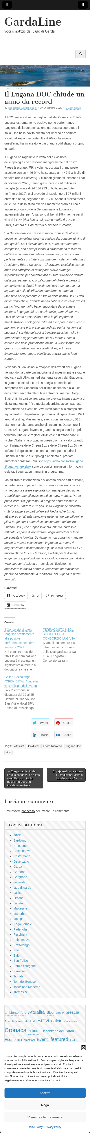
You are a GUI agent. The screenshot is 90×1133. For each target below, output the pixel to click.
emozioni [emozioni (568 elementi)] (29, 1040)
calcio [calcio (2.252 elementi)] (56, 1020)
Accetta (44, 1093)
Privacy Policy (53, 1127)
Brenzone (20, 846)
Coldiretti (33, 746)
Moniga (18, 919)
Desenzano (21, 861)
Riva (16, 950)
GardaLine (33, 22)
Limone (18, 898)
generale (19, 882)
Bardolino (19, 840)
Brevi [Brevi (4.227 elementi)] (43, 1020)
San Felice (20, 960)
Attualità (19, 746)
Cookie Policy (35, 1127)
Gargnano (20, 877)
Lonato (18, 903)
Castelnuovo (22, 851)
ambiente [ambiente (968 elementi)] (12, 1012)
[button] (83, 1048)
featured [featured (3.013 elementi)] (59, 1039)
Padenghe (20, 929)
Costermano (21, 856)
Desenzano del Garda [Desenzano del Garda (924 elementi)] (57, 1031)
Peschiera (20, 934)
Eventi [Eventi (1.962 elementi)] (43, 1039)
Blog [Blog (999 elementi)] (50, 1012)
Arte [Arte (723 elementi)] (23, 1012)
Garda (17, 866)
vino (8, 752)
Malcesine (20, 908)
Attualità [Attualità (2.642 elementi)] (36, 1012)
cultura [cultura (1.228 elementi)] (33, 1031)
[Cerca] (80, 54)
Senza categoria (24, 966)
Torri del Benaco (24, 981)
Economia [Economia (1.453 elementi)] (13, 1039)
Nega (45, 1105)
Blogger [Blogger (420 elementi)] (60, 1013)
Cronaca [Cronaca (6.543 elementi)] (15, 1030)
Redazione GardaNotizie (22, 107)
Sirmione (19, 971)
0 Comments (73, 107)
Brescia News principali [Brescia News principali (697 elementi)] (20, 1021)
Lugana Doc (73, 746)
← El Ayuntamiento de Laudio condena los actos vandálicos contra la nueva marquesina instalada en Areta (23, 778)
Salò (16, 955)
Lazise (17, 892)
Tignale (18, 976)
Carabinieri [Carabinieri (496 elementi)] (70, 1021)
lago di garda (13, 88)
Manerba (19, 913)
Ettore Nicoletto (52, 746)
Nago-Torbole (22, 924)
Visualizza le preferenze (45, 1117)
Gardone (19, 872)
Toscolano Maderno (26, 987)
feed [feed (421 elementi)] (72, 1040)
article (17, 835)
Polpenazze (21, 940)
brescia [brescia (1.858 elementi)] (72, 1012)
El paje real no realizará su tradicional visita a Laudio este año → (68, 775)
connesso (28, 811)
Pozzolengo (21, 945)
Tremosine (20, 992)
